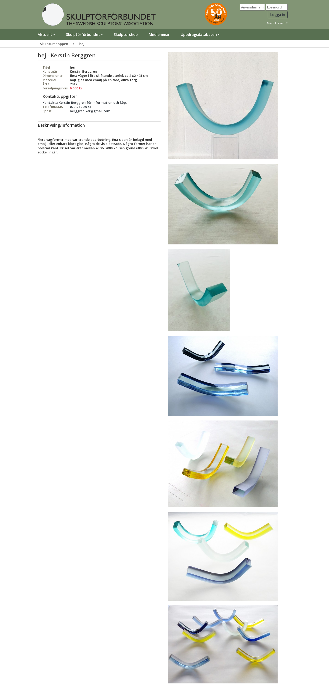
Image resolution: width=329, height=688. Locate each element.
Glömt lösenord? (277, 23)
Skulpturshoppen (54, 43)
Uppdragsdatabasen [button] (199, 34)
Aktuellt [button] (45, 34)
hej (81, 43)
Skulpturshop (126, 34)
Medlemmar (159, 34)
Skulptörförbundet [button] (83, 34)
